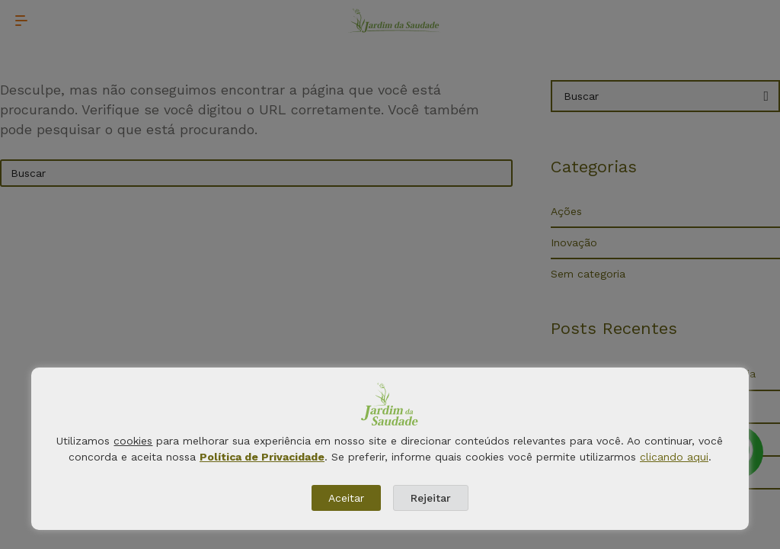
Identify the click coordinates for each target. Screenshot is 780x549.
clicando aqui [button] (674, 457)
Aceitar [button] (346, 498)
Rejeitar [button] (431, 498)
